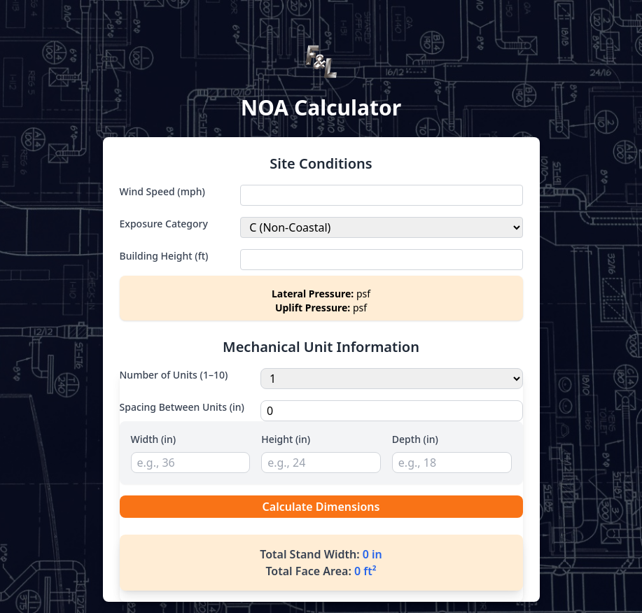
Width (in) (153, 439)
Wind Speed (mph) (162, 191)
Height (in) (285, 439)
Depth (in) (415, 439)
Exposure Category (164, 223)
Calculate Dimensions (321, 506)
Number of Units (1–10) (174, 374)
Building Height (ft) (164, 255)
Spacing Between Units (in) (182, 407)
